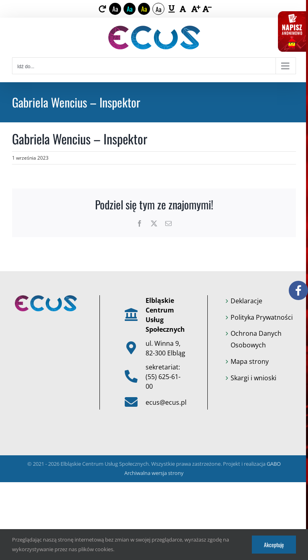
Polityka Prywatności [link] (262, 317)
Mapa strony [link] (250, 361)
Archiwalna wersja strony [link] (154, 473)
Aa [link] (115, 9)
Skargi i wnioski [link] (253, 377)
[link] (102, 9)
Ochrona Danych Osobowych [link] (256, 339)
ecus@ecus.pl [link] (166, 402)
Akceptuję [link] (274, 544)
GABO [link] (274, 463)
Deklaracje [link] (246, 300)
